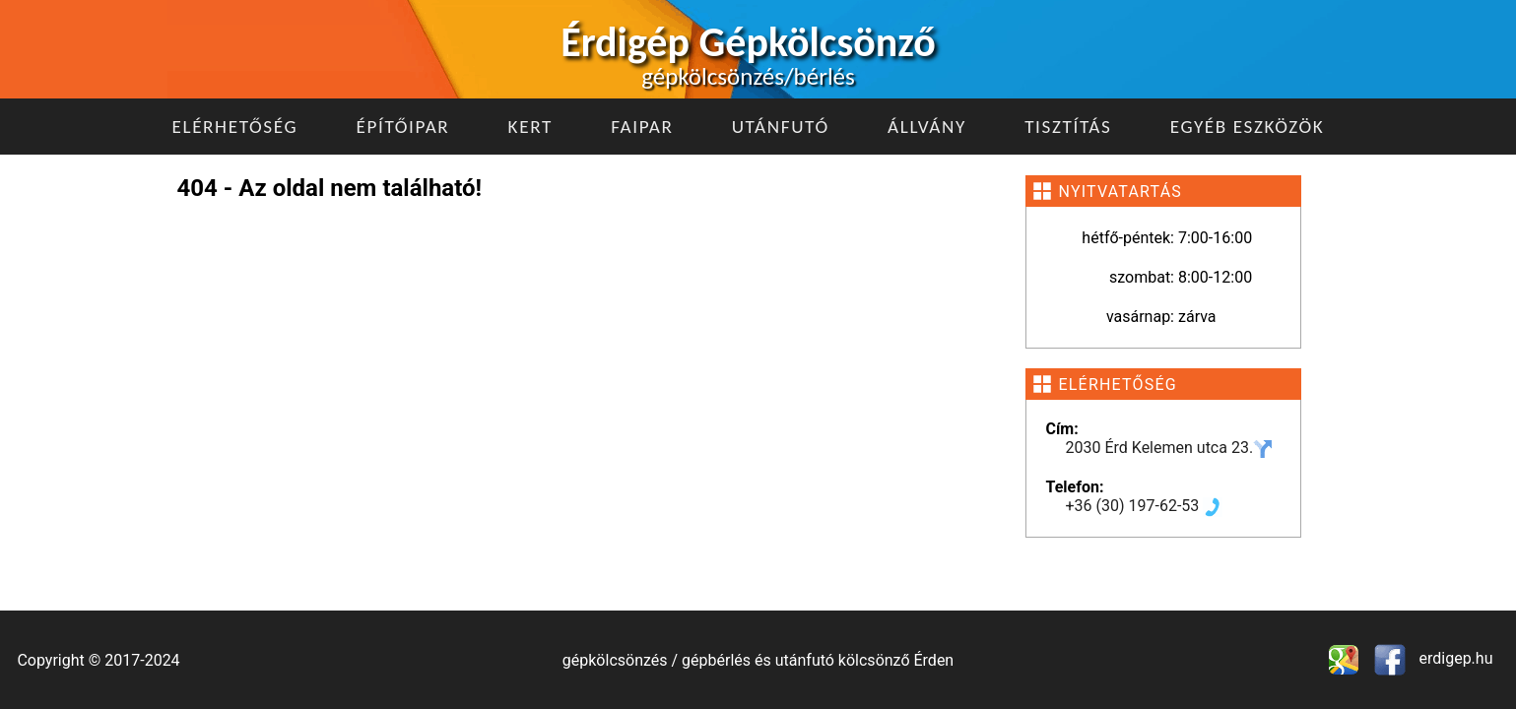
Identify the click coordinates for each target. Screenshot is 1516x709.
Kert (530, 126)
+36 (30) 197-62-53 (1144, 505)
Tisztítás (1067, 126)
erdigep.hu (1454, 658)
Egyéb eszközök (1247, 126)
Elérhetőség (235, 126)
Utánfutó (780, 126)
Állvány (927, 126)
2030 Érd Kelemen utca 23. (1170, 447)
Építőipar (402, 126)
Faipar (642, 126)
